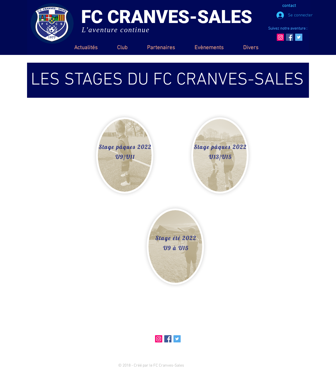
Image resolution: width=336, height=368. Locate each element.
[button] (122, 48)
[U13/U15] (221, 156)
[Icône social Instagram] (280, 37)
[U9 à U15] (176, 248)
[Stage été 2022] (176, 237)
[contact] (289, 6)
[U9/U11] (125, 156)
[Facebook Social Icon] (289, 37)
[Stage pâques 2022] (125, 146)
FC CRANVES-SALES (166, 16)
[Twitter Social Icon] (298, 37)
